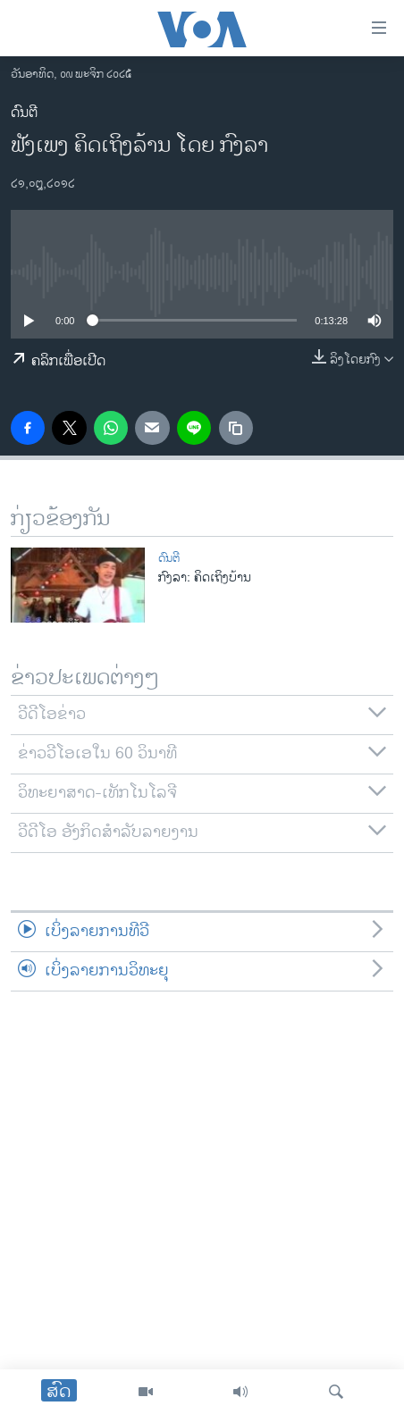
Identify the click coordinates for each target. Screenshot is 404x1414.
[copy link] (236, 428)
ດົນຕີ (24, 113)
